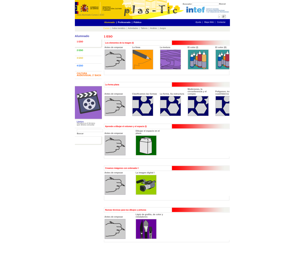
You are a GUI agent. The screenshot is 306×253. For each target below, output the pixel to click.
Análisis (153, 28)
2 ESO (80, 50)
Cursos (95, 15)
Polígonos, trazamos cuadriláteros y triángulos (228, 103)
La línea (142, 58)
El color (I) (198, 58)
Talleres (144, 28)
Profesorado (124, 22)
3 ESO (80, 58)
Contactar (221, 22)
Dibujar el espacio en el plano (148, 142)
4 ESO (80, 65)
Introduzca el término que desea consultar (86, 124)
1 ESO (101, 15)
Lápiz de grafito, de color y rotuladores (149, 226)
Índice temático (118, 28)
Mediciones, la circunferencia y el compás (198, 102)
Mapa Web (209, 22)
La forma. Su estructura (172, 104)
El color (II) (225, 58)
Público (138, 22)
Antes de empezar (115, 58)
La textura (170, 58)
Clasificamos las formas (144, 104)
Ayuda (198, 22)
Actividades (133, 28)
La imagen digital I (146, 183)
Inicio (79, 15)
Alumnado (86, 15)
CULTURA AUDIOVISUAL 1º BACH (89, 74)
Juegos (163, 28)
